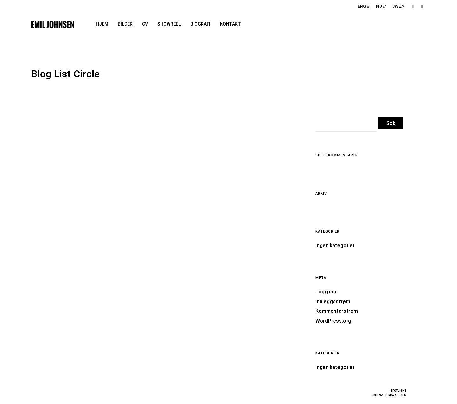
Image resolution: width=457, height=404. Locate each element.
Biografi (200, 24)
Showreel (169, 24)
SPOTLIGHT (398, 391)
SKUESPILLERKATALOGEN (388, 396)
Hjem (102, 24)
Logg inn (325, 292)
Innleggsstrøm (332, 301)
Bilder (125, 24)
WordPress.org (333, 321)
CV (145, 24)
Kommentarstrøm (336, 311)
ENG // (364, 6)
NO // (381, 6)
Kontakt (230, 24)
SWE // (398, 6)
